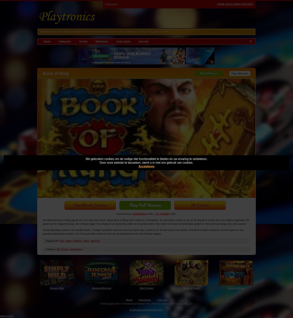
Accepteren (147, 166)
